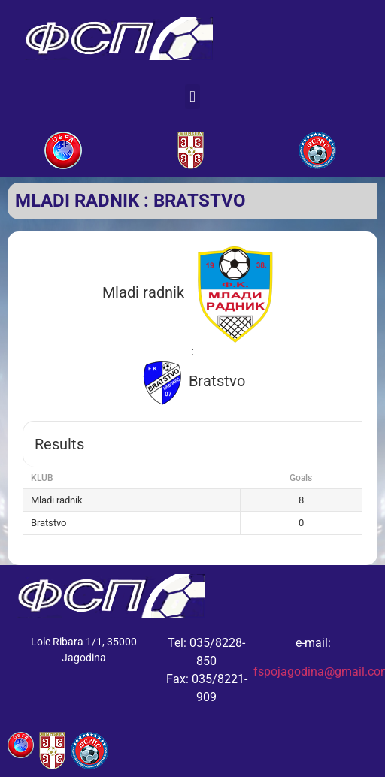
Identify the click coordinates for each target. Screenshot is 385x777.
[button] (192, 96)
